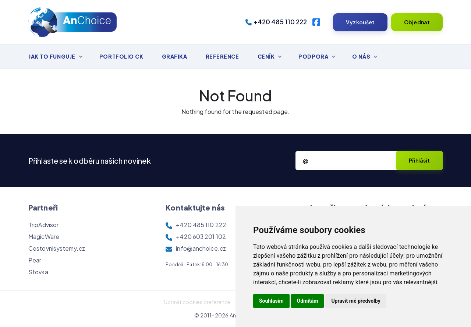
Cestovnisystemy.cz (56, 248)
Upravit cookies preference (197, 302)
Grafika (174, 56)
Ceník (266, 56)
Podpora (313, 56)
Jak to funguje (51, 56)
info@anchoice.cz (201, 248)
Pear (34, 260)
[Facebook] (316, 22)
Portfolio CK (121, 56)
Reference (222, 56)
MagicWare (43, 236)
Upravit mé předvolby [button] (355, 301)
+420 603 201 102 (201, 236)
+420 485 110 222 (276, 22)
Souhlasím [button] (271, 301)
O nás (361, 56)
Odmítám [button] (307, 301)
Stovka (38, 272)
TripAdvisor (43, 225)
